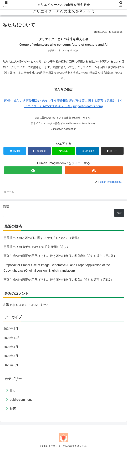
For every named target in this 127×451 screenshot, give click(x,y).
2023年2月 (10, 365)
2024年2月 (10, 328)
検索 (6, 206)
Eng (12, 390)
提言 (13, 408)
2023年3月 (10, 356)
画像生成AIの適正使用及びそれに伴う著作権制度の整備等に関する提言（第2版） (60, 256)
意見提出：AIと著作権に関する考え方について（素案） (42, 238)
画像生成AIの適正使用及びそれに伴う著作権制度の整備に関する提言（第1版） (58, 279)
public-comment (21, 399)
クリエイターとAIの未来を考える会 (63, 5)
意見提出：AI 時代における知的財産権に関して (36, 247)
